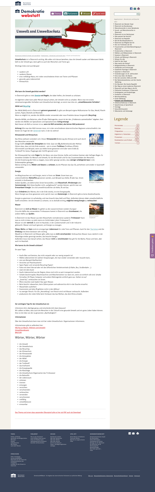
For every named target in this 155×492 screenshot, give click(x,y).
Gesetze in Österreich (122, 55)
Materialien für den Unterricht (18, 459)
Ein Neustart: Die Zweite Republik (126, 84)
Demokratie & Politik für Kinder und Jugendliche (27, 55)
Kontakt (135, 8)
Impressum (137, 475)
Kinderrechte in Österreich (123, 51)
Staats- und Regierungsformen (58, 444)
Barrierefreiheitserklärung (121, 475)
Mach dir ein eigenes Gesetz (77, 439)
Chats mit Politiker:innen (37, 439)
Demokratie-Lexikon (55, 436)
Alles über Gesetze (55, 441)
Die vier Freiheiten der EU (123, 45)
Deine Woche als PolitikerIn (77, 436)
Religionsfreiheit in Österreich (124, 65)
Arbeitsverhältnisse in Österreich (125, 103)
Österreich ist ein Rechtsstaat (124, 34)
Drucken (138, 8)
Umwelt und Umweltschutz (73, 55)
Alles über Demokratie (56, 438)
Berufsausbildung (120, 96)
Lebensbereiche (15, 442)
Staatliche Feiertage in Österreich (126, 69)
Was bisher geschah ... (96, 448)
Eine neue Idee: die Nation (123, 76)
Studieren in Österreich (122, 94)
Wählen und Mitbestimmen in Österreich (128, 53)
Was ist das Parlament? (37, 436)
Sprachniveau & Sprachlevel (124, 105)
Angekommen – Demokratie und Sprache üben (53, 55)
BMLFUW (18, 332)
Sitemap (131, 475)
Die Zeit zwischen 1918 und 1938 (125, 78)
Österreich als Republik (122, 38)
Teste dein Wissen (75, 438)
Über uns (90, 475)
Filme (71, 441)
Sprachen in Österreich (122, 72)
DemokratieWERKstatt (97, 434)
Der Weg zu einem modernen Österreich (128, 86)
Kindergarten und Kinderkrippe (125, 92)
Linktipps (52, 445)
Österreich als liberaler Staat (124, 24)
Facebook (131, 8)
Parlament (72, 13)
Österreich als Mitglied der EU (124, 42)
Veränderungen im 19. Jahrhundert (126, 74)
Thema (57, 13)
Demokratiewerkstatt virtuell (97, 436)
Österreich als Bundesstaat (123, 26)
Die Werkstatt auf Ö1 (95, 444)
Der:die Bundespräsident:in (124, 40)
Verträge (117, 107)
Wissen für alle (120, 59)
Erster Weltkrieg (120, 98)
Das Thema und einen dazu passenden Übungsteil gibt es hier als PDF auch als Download (48, 412)
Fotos (91, 450)
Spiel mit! (100, 13)
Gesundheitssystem (121, 109)
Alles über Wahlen (55, 439)
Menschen (13, 439)
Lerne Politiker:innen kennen (38, 438)
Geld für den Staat (121, 61)
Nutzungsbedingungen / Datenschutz (103, 475)
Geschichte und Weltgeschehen (19, 438)
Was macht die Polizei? (122, 63)
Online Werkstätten (95, 439)
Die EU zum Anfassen (55, 442)
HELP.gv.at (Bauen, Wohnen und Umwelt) (30, 328)
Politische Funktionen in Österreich (126, 90)
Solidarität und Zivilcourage (124, 67)
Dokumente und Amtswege (123, 111)
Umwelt (13, 441)
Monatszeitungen (94, 447)
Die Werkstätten (94, 438)
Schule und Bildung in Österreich (125, 57)
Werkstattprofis (94, 445)
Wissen (86, 13)
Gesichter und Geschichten (37, 442)
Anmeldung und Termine (96, 441)
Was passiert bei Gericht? (123, 36)
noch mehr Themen (16, 445)
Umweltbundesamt (22, 330)
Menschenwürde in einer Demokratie (127, 28)
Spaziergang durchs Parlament (38, 441)
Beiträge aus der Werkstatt (97, 442)
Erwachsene (15, 454)
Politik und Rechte (15, 436)
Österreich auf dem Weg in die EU (126, 88)
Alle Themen (14, 444)
